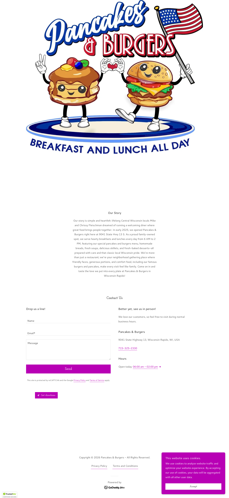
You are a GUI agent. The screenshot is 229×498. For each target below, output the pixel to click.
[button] (159, 367)
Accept (193, 486)
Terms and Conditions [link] (125, 466)
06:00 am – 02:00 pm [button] (145, 366)
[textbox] (68, 319)
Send (68, 369)
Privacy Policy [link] (79, 380)
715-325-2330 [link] (127, 348)
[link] (114, 487)
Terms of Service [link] (97, 380)
